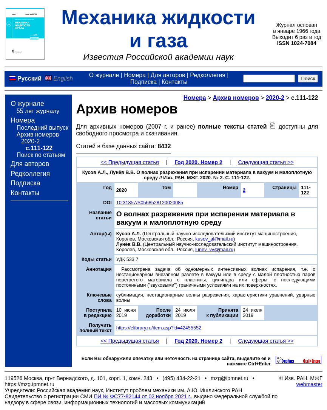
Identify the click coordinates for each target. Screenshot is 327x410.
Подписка (143, 82)
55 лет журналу (38, 111)
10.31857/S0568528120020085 (149, 202)
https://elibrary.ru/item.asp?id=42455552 (158, 328)
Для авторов (168, 75)
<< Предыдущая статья (129, 162)
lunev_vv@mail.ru (214, 249)
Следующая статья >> (266, 162)
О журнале (104, 75)
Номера (135, 75)
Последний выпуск (42, 127)
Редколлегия (207, 75)
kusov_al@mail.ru (214, 239)
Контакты (174, 82)
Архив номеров (38, 134)
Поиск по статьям (41, 155)
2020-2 (30, 141)
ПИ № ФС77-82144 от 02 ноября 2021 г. (142, 396)
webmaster (309, 384)
